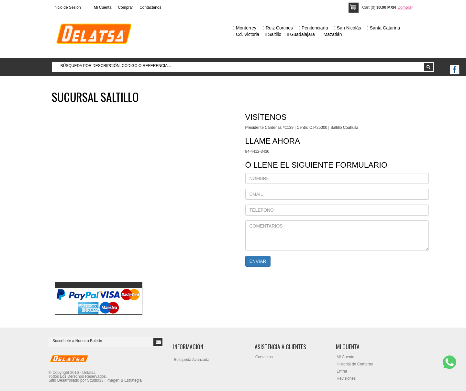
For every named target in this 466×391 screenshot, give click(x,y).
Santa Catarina (383, 27)
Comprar (125, 7)
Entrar (342, 371)
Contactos (264, 357)
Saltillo (273, 34)
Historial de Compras (355, 364)
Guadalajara (301, 34)
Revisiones (346, 378)
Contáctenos (150, 7)
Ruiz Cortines (278, 27)
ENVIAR (258, 261)
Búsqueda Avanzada (191, 359)
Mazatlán (331, 34)
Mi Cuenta (103, 7)
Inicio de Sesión (67, 7)
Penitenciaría (313, 27)
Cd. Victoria (246, 34)
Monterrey (244, 27)
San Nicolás (347, 27)
